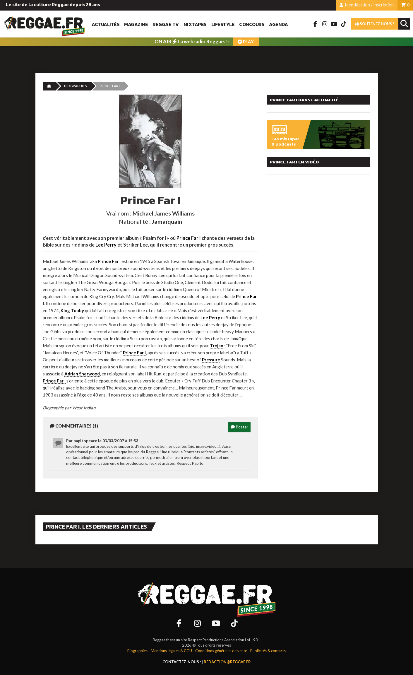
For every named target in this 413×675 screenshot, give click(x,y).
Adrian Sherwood (82, 373)
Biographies (75, 86)
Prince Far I (188, 238)
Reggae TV (165, 24)
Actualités (105, 24)
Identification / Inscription (367, 4)
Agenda (278, 24)
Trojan (216, 345)
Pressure (211, 359)
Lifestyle (223, 24)
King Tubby (72, 310)
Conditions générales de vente (221, 650)
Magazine (136, 24)
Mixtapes (195, 24)
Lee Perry (105, 245)
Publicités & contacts (268, 650)
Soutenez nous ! (374, 23)
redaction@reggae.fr (227, 661)
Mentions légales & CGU (171, 650)
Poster (239, 426)
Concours (251, 24)
